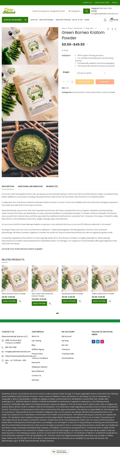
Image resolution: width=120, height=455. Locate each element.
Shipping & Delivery (39, 367)
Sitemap (35, 380)
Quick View (20, 301)
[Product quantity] (68, 82)
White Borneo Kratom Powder (14, 293)
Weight (66, 72)
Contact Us (36, 375)
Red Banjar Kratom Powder (72, 293)
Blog (33, 345)
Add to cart (84, 82)
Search (86, 11)
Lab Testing (36, 341)
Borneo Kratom (79, 92)
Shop (70, 28)
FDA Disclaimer (68, 358)
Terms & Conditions (40, 358)
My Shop (65, 341)
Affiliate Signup (38, 349)
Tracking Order (68, 354)
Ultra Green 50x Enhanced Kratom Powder (42, 294)
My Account (67, 336)
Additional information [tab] (30, 186)
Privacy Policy (37, 354)
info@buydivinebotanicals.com (18, 351)
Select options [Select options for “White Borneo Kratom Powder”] (9, 301)
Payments (36, 362)
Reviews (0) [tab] (52, 186)
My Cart (65, 345)
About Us (35, 336)
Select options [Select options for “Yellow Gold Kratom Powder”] (99, 301)
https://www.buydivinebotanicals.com (20, 356)
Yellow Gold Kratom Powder (103, 293)
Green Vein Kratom (90, 28)
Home (64, 28)
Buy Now (105, 82)
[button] (57, 313)
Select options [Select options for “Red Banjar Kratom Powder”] (69, 301)
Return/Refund (38, 371)
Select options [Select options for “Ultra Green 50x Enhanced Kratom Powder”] (39, 303)
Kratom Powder (78, 28)
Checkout (66, 349)
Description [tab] (8, 186)
